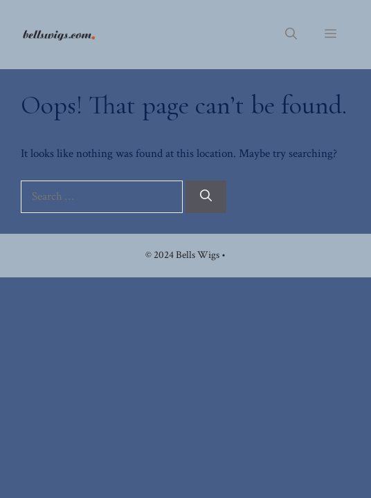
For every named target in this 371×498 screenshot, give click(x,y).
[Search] (206, 197)
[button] (291, 34)
